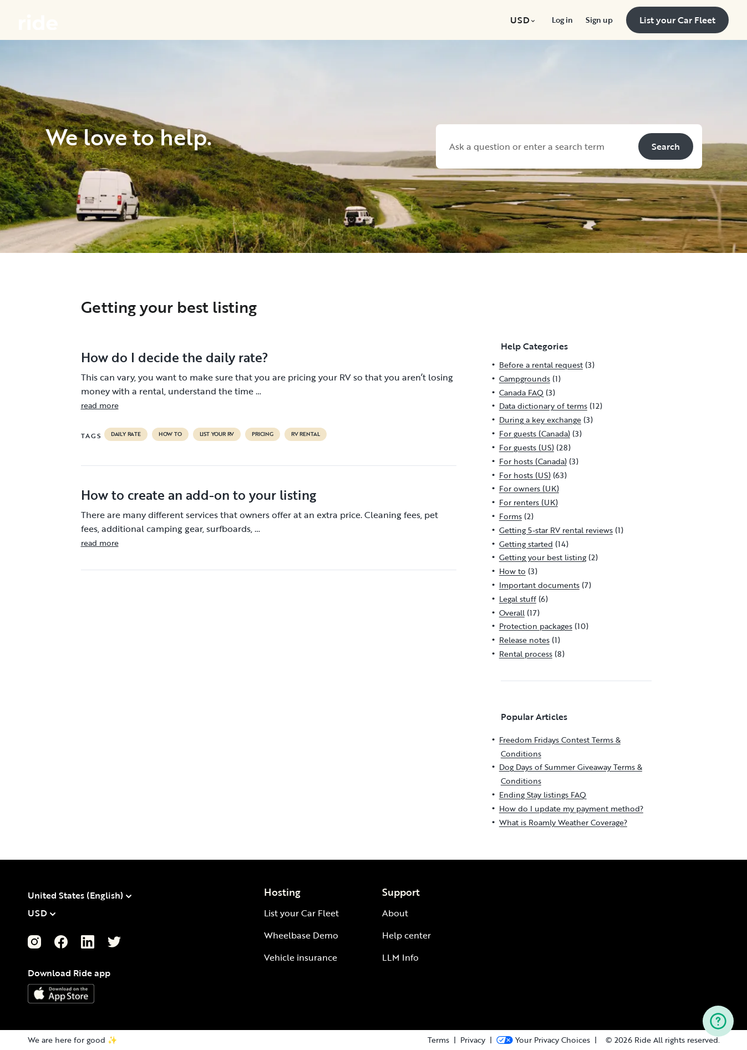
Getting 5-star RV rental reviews (556, 530)
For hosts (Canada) (533, 461)
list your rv (217, 434)
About (395, 913)
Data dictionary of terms (543, 406)
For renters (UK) (528, 502)
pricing (262, 434)
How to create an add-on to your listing (198, 494)
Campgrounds (524, 378)
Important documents (539, 585)
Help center (406, 935)
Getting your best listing (542, 557)
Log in (562, 20)
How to (170, 434)
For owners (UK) (529, 488)
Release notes (524, 640)
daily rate (126, 434)
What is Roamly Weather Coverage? (563, 822)
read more (100, 405)
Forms (510, 516)
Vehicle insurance (300, 957)
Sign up (599, 20)
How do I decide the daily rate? (174, 357)
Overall (512, 612)
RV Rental (305, 434)
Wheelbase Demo (301, 935)
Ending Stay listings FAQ (542, 794)
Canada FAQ (521, 392)
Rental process (525, 654)
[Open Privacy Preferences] (543, 1040)
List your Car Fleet (301, 913)
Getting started (526, 544)
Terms (438, 1040)
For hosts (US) (525, 475)
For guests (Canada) (534, 433)
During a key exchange (540, 419)
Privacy (472, 1040)
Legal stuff (517, 599)
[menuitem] (524, 20)
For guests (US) (526, 447)
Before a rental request (541, 365)
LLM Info (400, 957)
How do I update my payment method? (571, 808)
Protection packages (535, 626)
